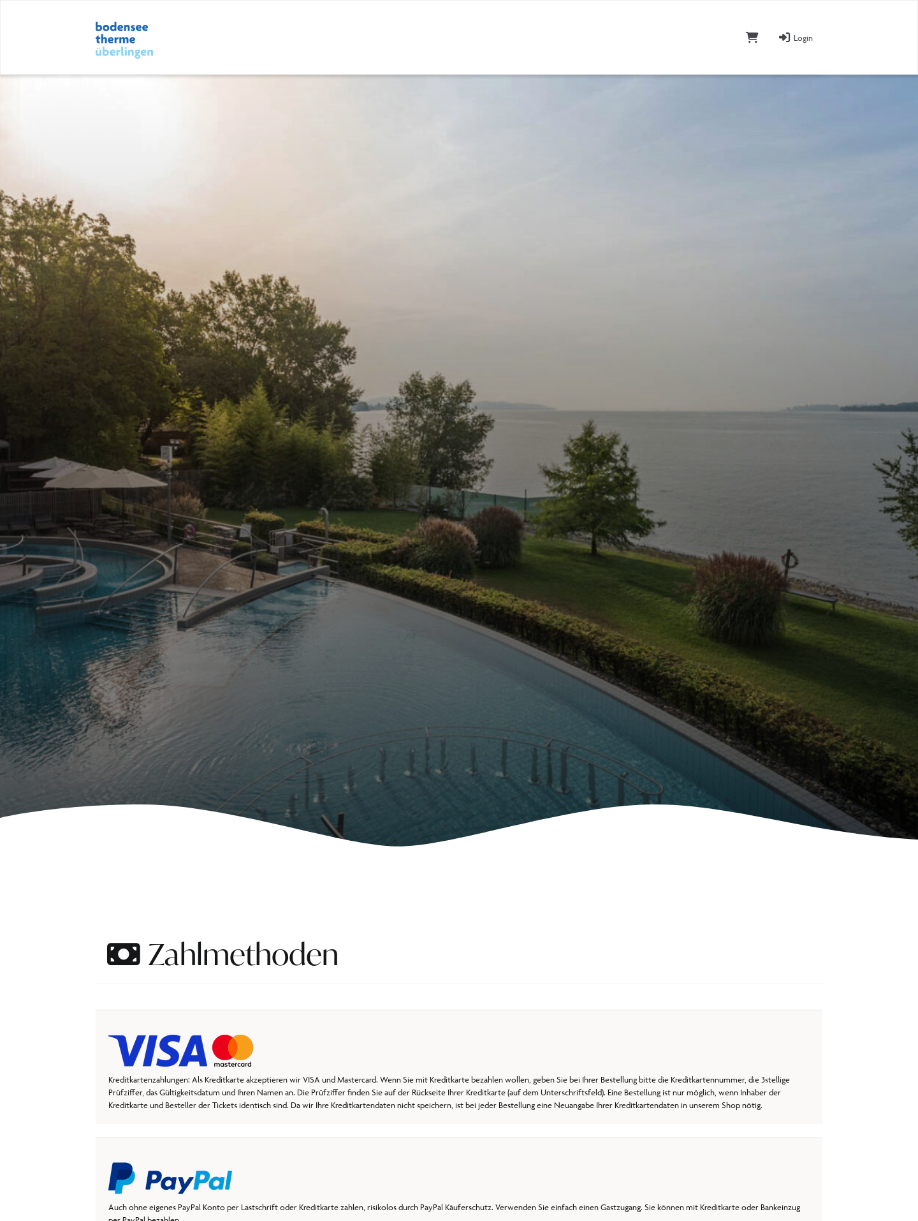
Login (795, 38)
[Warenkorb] (752, 37)
